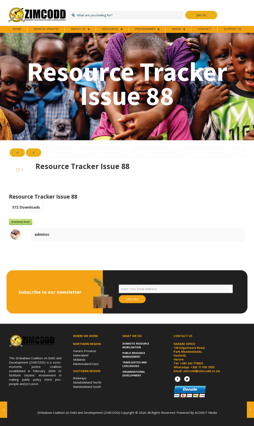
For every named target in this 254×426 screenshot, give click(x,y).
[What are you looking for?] (126, 15)
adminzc (41, 234)
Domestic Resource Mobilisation (135, 345)
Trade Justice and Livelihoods (134, 364)
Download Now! (20, 221)
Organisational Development (133, 373)
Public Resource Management (133, 354)
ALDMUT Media (206, 412)
